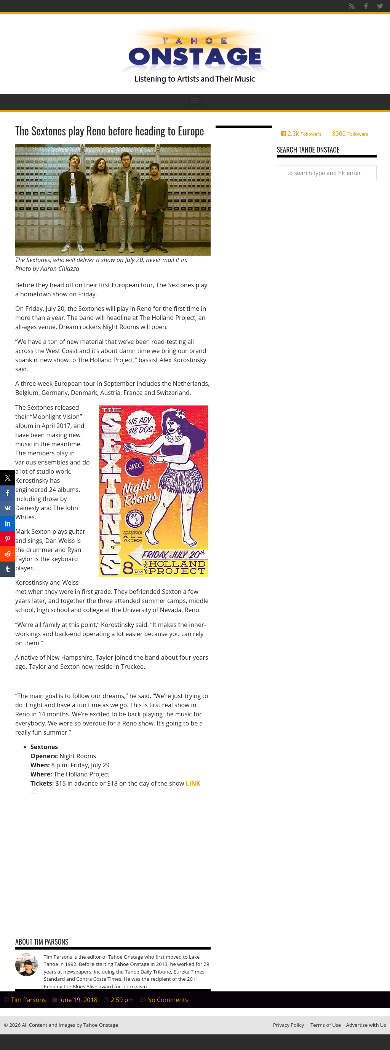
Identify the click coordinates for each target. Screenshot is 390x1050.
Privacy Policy (288, 1024)
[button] (195, 100)
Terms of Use (325, 1024)
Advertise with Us (366, 1024)
